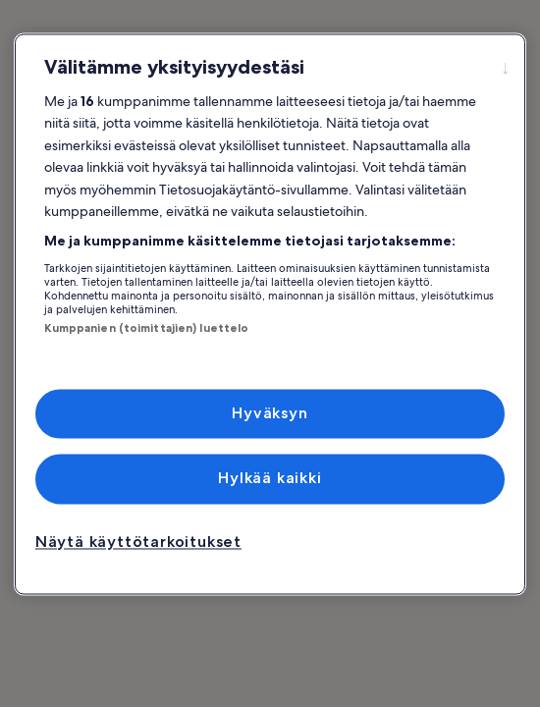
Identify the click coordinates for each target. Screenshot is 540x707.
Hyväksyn (269, 413)
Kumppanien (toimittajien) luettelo (146, 328)
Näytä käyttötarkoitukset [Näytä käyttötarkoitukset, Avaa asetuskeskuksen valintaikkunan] (138, 541)
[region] (270, 313)
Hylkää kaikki (269, 478)
